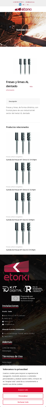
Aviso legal (6, 362)
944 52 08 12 (7, 318)
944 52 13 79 (7, 321)
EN (23, 4)
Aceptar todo (23, 390)
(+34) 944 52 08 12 (18, 2)
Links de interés (9, 348)
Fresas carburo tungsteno (14, 157)
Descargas (6, 351)
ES (27, 4)
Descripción (13, 101)
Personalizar (23, 396)
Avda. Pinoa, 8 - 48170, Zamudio (13, 315)
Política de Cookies (10, 365)
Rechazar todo (23, 402)
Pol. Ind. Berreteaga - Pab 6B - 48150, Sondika (18, 333)
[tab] (23, 101)
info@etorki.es (30, 2)
